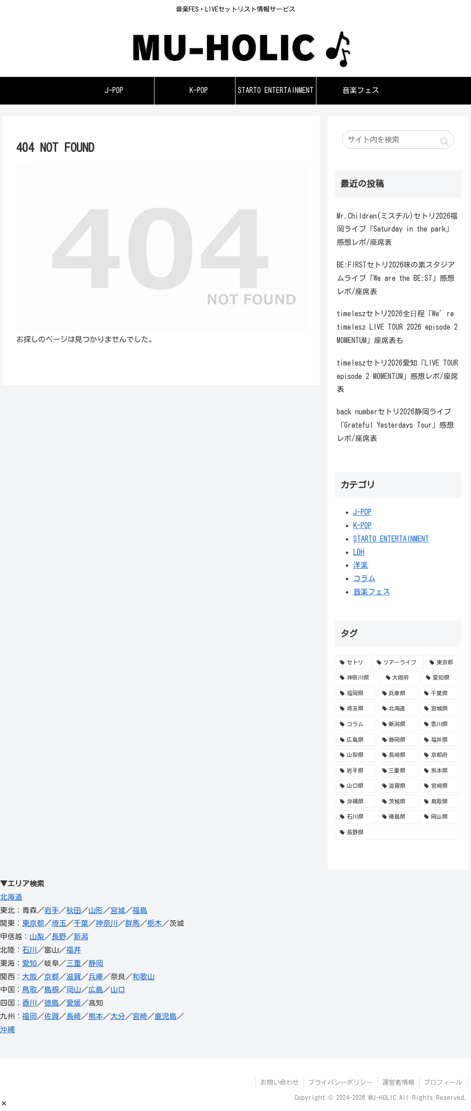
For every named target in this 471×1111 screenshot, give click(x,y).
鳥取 (29, 989)
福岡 (29, 1016)
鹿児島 (166, 1016)
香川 (29, 1002)
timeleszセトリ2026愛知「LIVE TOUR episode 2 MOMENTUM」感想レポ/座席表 (397, 376)
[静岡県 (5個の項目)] (398, 740)
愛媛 (73, 1002)
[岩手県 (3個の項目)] (356, 771)
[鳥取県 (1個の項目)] (440, 802)
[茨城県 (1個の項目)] (398, 802)
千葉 (81, 923)
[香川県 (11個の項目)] (440, 724)
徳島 (51, 1002)
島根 (51, 989)
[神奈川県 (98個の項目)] (357, 678)
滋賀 (73, 976)
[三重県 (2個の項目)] (398, 771)
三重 (73, 963)
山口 (117, 989)
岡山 (73, 989)
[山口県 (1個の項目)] (356, 786)
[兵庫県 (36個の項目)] (398, 693)
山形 (95, 910)
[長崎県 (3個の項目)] (398, 755)
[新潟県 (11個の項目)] (398, 724)
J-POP (362, 512)
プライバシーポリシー (340, 1082)
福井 (73, 950)
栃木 (154, 923)
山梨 (36, 936)
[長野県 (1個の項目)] (398, 832)
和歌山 (143, 976)
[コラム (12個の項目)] (356, 724)
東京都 (33, 923)
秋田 (73, 910)
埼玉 (59, 923)
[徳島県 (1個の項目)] (398, 817)
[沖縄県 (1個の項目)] (356, 802)
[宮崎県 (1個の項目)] (440, 786)
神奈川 (107, 923)
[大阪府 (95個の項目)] (401, 678)
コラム (364, 578)
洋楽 (360, 565)
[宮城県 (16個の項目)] (440, 708)
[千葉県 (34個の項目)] (440, 693)
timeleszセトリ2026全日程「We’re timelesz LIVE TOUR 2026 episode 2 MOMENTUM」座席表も (397, 327)
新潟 (81, 936)
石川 (29, 950)
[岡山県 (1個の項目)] (440, 817)
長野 (59, 936)
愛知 (29, 963)
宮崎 (139, 1016)
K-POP (362, 525)
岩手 (51, 910)
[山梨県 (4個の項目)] (356, 755)
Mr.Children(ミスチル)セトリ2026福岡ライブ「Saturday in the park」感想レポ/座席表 (397, 229)
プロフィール (443, 1082)
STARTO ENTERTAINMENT (391, 538)
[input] (398, 139)
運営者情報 (398, 1082)
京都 (51, 976)
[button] (3, 1103)
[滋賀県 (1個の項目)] (398, 786)
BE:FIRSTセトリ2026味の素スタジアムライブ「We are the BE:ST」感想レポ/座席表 (396, 278)
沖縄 (7, 1029)
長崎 (73, 1016)
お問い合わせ (278, 1082)
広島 (95, 989)
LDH (358, 552)
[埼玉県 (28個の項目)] (356, 708)
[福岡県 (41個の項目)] (356, 693)
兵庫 (95, 976)
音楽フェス (371, 591)
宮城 (117, 910)
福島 (139, 910)
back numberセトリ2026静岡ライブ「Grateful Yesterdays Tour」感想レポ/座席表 (395, 425)
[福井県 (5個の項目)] (440, 740)
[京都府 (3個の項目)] (440, 755)
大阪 (29, 976)
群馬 (132, 923)
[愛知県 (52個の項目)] (441, 678)
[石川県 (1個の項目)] (356, 817)
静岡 (95, 963)
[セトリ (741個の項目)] (353, 662)
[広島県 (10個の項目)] (356, 740)
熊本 (95, 1016)
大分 (117, 1016)
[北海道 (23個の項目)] (398, 708)
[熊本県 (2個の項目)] (440, 771)
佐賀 (51, 1016)
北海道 (11, 897)
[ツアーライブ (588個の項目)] (398, 662)
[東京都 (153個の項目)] (442, 662)
